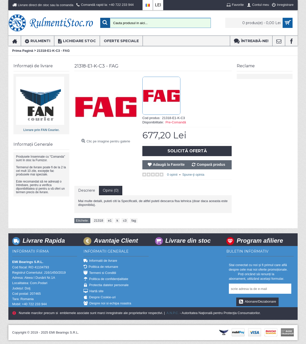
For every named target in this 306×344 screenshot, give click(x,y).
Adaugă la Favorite (169, 164)
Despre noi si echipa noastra (107, 303)
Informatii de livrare (100, 261)
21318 (98, 220)
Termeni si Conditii (99, 273)
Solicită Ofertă (187, 151)
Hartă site (93, 291)
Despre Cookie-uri (99, 297)
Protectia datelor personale (105, 285)
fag (133, 220)
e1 (110, 220)
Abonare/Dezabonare (257, 302)
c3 (125, 220)
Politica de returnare (100, 267)
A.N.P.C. (172, 313)
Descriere (86, 190)
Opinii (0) (110, 190)
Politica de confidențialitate (105, 279)
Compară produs (211, 164)
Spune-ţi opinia (193, 174)
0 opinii (172, 174)
